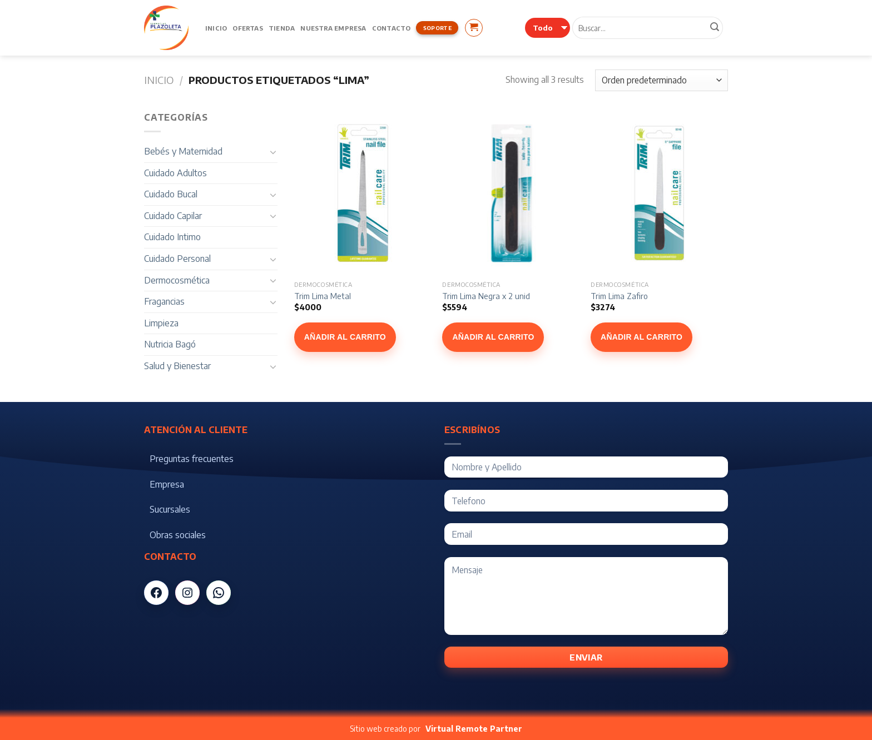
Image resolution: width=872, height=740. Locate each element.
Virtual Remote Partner (473, 728)
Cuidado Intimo (172, 236)
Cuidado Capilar (173, 215)
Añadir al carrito (345, 336)
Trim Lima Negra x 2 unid (486, 296)
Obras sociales (178, 534)
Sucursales (170, 509)
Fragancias (164, 301)
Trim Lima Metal (322, 296)
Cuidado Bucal (170, 194)
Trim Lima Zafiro (619, 296)
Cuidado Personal (177, 258)
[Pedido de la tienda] (661, 80)
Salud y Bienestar (177, 365)
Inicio (216, 28)
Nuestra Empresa (333, 28)
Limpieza (161, 323)
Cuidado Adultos (175, 172)
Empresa (167, 484)
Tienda (282, 28)
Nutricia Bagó (170, 344)
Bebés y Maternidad (183, 151)
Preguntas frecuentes (192, 458)
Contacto (391, 28)
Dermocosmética (177, 280)
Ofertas (247, 28)
